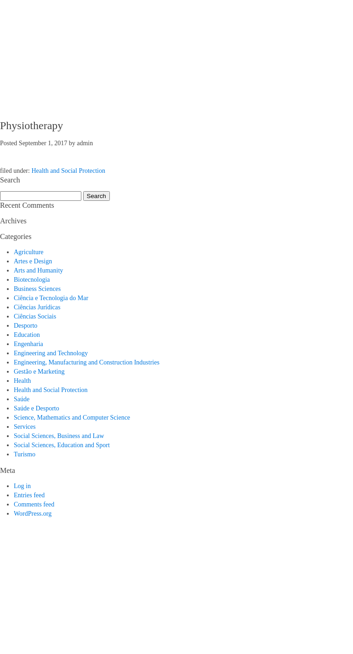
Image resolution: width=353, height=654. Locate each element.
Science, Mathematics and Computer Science (72, 417)
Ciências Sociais (35, 316)
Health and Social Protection (68, 170)
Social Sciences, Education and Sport (62, 445)
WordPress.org (32, 513)
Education (27, 334)
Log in (22, 486)
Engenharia (28, 344)
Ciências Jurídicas (37, 307)
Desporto (25, 325)
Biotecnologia (32, 279)
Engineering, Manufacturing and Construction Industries (86, 362)
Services (24, 426)
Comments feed (34, 504)
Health (22, 380)
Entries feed (29, 495)
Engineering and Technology (51, 353)
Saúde (21, 399)
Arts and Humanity (38, 270)
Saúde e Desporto (36, 408)
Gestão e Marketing (39, 371)
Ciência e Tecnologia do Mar (51, 298)
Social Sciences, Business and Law (59, 435)
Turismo (24, 454)
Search (96, 196)
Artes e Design (33, 261)
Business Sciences (37, 288)
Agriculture (29, 252)
